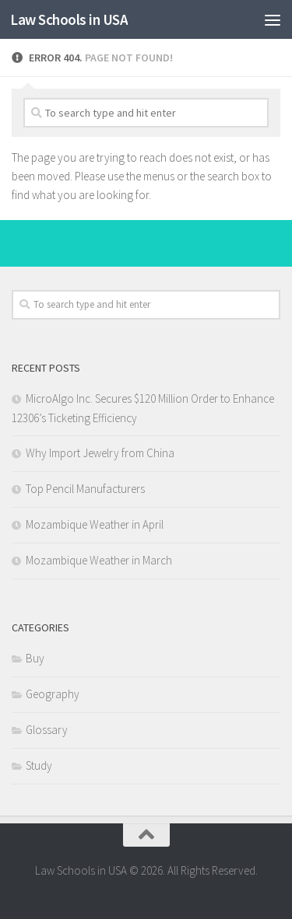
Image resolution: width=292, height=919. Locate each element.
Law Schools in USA (69, 19)
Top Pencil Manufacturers (85, 488)
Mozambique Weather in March (99, 560)
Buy (35, 658)
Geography (52, 694)
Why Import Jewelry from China (100, 453)
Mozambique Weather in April (95, 524)
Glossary (47, 729)
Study (39, 765)
